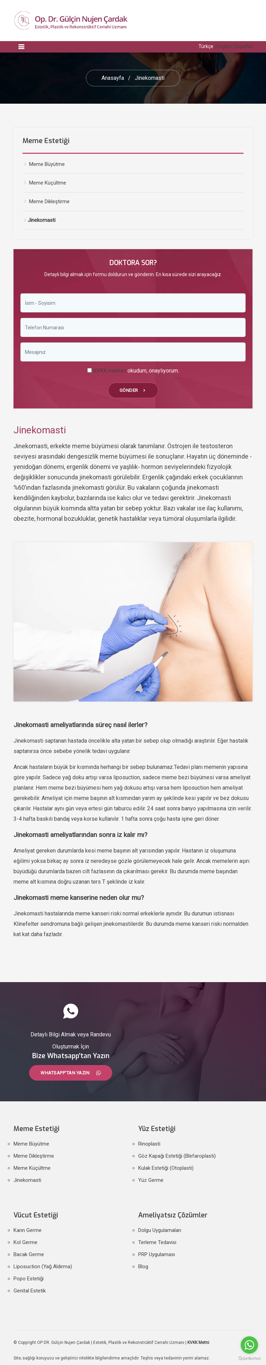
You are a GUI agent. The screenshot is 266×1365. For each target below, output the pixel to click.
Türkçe (205, 46)
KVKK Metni (198, 1342)
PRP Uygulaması (156, 1254)
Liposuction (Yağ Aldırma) (43, 1266)
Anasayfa (112, 78)
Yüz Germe (150, 1180)
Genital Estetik (30, 1291)
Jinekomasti (27, 1180)
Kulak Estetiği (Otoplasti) (166, 1168)
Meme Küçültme (44, 183)
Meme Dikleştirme (34, 1156)
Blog (143, 1266)
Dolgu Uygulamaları (159, 1230)
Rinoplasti (149, 1144)
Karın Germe (28, 1230)
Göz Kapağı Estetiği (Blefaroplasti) (177, 1156)
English (224, 46)
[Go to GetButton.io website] (249, 1358)
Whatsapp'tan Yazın (71, 1072)
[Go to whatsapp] (249, 1345)
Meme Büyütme (44, 164)
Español (243, 46)
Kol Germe (25, 1242)
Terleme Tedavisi (157, 1242)
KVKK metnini (109, 370)
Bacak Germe (29, 1254)
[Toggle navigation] (21, 46)
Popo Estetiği (29, 1278)
